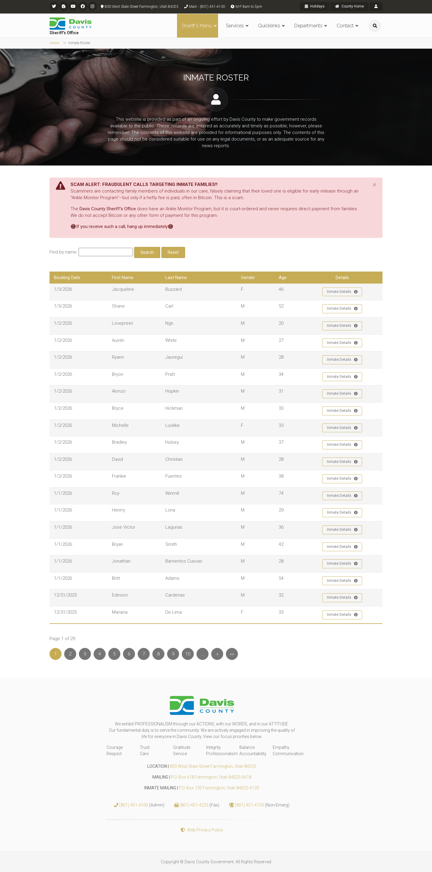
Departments (308, 26)
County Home (349, 6)
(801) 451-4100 (134, 805)
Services (235, 26)
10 (187, 654)
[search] (375, 26)
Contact (345, 26)
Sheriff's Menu (197, 26)
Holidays (315, 6)
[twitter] (54, 6)
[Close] (374, 185)
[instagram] (92, 6)
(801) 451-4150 (250, 805)
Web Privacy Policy (202, 830)
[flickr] (63, 6)
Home (54, 43)
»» (232, 654)
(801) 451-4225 (194, 805)
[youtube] (73, 6)
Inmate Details (342, 292)
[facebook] (82, 6)
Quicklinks (269, 26)
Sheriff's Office (64, 32)
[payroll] (376, 6)
